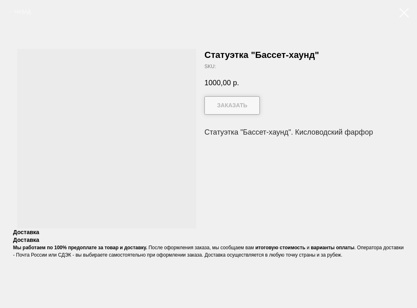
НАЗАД (22, 12)
